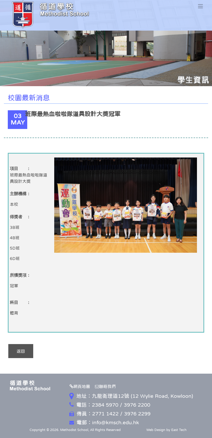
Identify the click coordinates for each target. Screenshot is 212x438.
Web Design (155, 430)
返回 (21, 351)
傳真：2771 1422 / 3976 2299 (110, 413)
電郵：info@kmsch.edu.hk (104, 422)
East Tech (179, 430)
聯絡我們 (105, 386)
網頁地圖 (80, 386)
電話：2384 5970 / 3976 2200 (109, 404)
